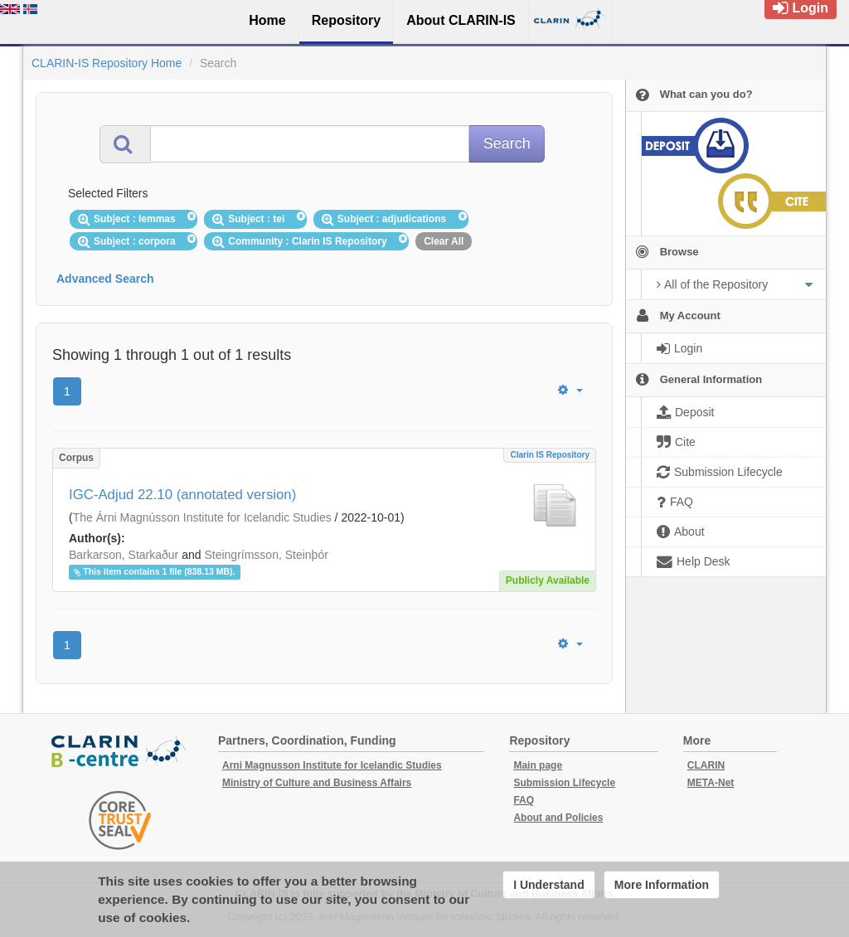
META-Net (710, 783)
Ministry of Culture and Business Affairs (316, 783)
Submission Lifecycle (564, 783)
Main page (537, 765)
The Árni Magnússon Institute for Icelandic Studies (202, 517)
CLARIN (706, 765)
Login (800, 8)
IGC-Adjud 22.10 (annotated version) (182, 494)
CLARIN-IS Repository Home (107, 63)
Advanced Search (105, 278)
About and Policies (558, 817)
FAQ (523, 800)
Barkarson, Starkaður (123, 554)
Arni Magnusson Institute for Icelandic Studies (332, 765)
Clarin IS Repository (549, 454)
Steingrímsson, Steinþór (265, 554)
